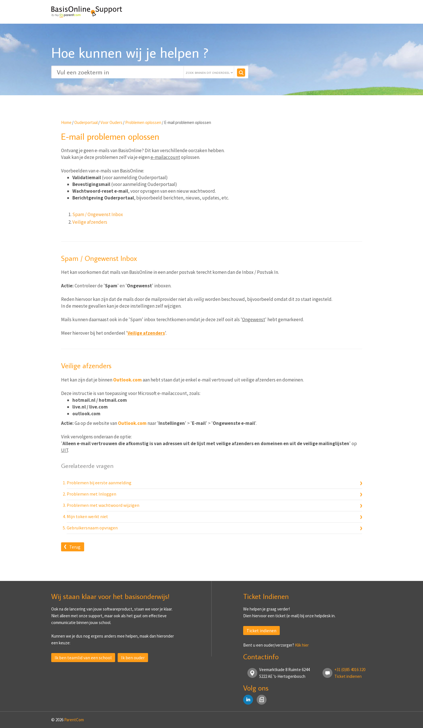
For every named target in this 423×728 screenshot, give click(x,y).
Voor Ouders (111, 122)
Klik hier (302, 645)
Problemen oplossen (143, 122)
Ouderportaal (86, 122)
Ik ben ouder (133, 657)
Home (66, 122)
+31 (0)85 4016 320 (349, 669)
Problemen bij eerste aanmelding (99, 482)
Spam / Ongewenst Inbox (97, 214)
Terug (74, 547)
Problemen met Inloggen (91, 494)
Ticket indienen (261, 630)
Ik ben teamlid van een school (83, 657)
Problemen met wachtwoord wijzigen (103, 505)
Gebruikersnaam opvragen (92, 528)
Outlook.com (127, 380)
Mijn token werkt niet (87, 516)
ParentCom (74, 719)
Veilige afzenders (89, 222)
